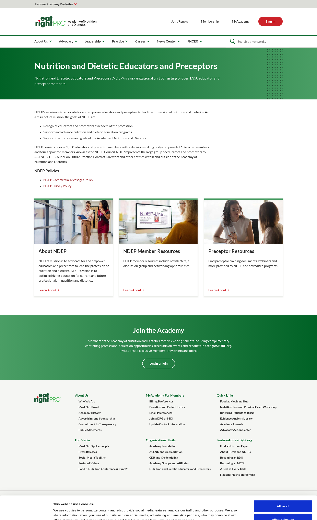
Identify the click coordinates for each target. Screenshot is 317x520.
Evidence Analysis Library (236, 418)
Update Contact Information (167, 424)
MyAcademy (240, 21)
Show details (213, 509)
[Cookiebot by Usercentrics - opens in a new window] (26, 512)
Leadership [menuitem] (93, 41)
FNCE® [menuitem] (192, 41)
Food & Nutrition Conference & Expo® (103, 469)
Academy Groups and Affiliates (169, 463)
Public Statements (90, 430)
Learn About (47, 290)
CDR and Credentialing (164, 457)
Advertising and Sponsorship (97, 418)
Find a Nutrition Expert (235, 446)
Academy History (89, 412)
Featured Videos (89, 463)
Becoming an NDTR (232, 463)
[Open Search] (232, 41)
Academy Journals (232, 424)
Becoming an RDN (232, 457)
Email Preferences (161, 412)
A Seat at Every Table (233, 469)
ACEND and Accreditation (166, 452)
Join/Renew (179, 21)
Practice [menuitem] (118, 41)
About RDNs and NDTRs (235, 452)
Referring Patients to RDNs (237, 412)
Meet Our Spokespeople (94, 446)
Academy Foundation (163, 446)
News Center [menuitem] (166, 41)
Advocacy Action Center (235, 430)
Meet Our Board (89, 407)
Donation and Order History (167, 407)
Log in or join (159, 363)
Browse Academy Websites (54, 4)
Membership (210, 21)
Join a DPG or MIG (161, 418)
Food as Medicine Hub (234, 401)
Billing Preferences (161, 401)
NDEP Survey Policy (57, 186)
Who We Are (87, 401)
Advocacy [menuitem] (66, 41)
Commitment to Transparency (97, 424)
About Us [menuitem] (41, 41)
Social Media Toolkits (92, 457)
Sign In (270, 21)
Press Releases (87, 452)
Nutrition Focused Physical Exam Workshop (248, 407)
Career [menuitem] (140, 41)
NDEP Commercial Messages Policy (68, 180)
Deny (283, 509)
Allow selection (283, 496)
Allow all (283, 482)
